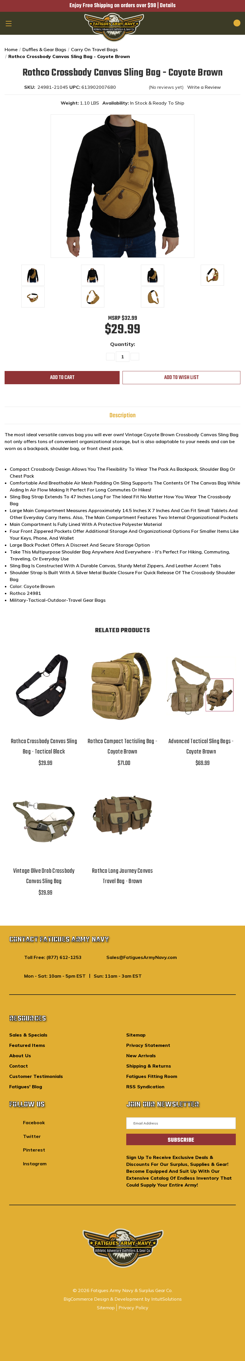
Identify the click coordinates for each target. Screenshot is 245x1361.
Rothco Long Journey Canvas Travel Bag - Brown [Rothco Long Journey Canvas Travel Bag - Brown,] (122, 876)
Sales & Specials (28, 1035)
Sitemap (136, 1035)
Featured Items (27, 1045)
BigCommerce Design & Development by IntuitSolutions (123, 1299)
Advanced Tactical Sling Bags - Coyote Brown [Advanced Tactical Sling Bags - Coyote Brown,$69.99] (201, 747)
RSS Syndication (145, 1086)
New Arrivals (141, 1055)
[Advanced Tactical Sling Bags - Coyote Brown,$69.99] (201, 686)
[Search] (217, 23)
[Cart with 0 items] (230, 23)
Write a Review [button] (204, 87)
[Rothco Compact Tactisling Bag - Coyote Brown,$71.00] (122, 686)
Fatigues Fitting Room (151, 1076)
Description (123, 415)
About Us (20, 1055)
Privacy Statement (148, 1045)
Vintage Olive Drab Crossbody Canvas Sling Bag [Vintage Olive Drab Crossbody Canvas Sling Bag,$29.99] (44, 876)
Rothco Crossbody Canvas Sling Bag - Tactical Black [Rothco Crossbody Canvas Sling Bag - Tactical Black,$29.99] (44, 747)
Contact (18, 1066)
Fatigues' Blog (25, 1086)
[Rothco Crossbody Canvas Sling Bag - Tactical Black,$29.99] (44, 686)
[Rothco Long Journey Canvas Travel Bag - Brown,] (122, 815)
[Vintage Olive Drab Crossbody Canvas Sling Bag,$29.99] (44, 815)
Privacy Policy (133, 1307)
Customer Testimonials (36, 1076)
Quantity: (122, 344)
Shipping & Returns (148, 1066)
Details (168, 5)
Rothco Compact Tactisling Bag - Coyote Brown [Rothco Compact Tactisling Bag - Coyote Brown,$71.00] (122, 747)
